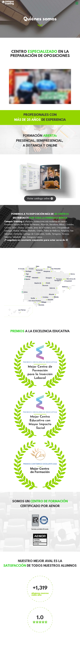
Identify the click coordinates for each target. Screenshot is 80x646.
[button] (40, 198)
